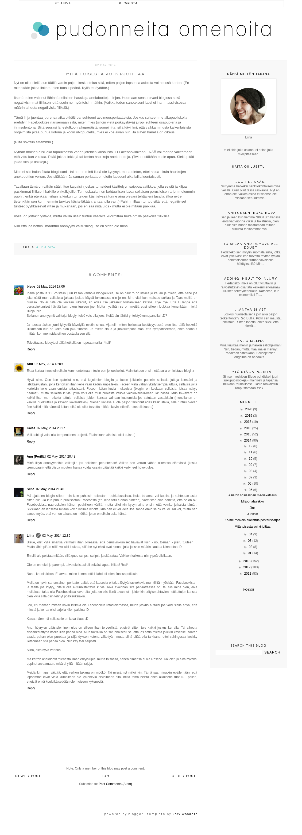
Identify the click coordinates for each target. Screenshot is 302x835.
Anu (30, 364)
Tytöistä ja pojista (251, 372)
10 (250, 459)
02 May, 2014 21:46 (50, 489)
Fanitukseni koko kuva (251, 213)
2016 (247, 428)
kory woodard (185, 814)
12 (250, 446)
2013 (246, 561)
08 (250, 471)
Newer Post (28, 776)
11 (250, 452)
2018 (247, 422)
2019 (248, 416)
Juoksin (252, 514)
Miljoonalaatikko (252, 501)
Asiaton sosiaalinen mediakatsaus (253, 495)
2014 (247, 440)
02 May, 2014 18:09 (48, 364)
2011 (247, 573)
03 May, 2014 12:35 (56, 536)
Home (106, 776)
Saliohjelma (250, 341)
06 (249, 483)
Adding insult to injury (250, 278)
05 (250, 490)
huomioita (46, 247)
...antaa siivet (250, 309)
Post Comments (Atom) (115, 784)
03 (249, 541)
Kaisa (31, 428)
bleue (31, 286)
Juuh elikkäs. (251, 182)
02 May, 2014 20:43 (61, 456)
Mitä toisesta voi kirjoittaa (252, 526)
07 (250, 477)
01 (249, 553)
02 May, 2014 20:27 (51, 428)
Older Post (184, 776)
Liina (30, 536)
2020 (248, 409)
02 (250, 547)
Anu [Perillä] (36, 456)
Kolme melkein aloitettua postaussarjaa (253, 520)
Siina (30, 489)
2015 (247, 434)
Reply (31, 349)
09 (250, 465)
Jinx (252, 508)
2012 (246, 567)
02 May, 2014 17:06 (51, 286)
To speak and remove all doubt (250, 245)
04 (250, 534)
